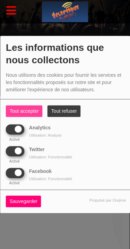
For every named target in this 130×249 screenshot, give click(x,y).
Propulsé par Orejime (107, 201)
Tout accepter (24, 111)
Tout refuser (64, 111)
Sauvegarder (23, 201)
